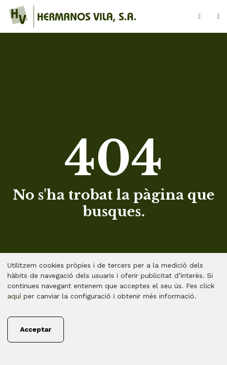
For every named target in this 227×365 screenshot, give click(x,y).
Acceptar (35, 329)
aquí (14, 296)
